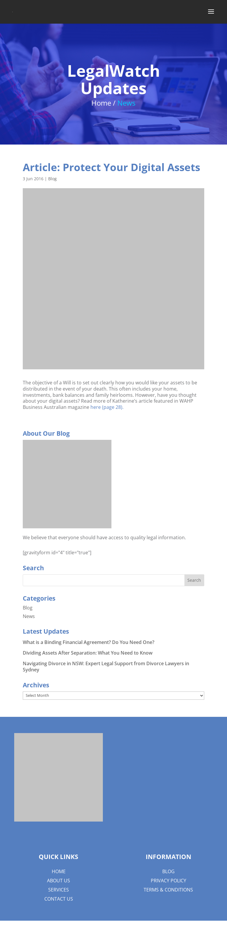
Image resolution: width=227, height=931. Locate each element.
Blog (52, 178)
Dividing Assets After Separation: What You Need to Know (88, 653)
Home (59, 871)
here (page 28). (107, 407)
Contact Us (58, 899)
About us (58, 880)
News (29, 616)
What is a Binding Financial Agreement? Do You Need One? (88, 642)
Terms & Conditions (168, 889)
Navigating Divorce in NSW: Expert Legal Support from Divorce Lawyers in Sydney (106, 666)
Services (58, 889)
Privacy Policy (168, 880)
